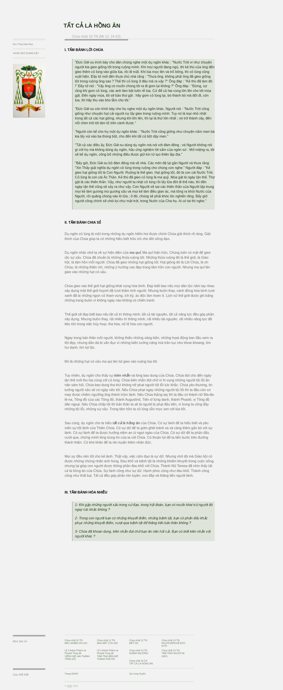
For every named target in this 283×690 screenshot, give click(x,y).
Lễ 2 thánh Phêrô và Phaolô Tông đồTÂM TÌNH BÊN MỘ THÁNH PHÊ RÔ (107, 654)
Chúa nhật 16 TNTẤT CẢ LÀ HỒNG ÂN (141, 662)
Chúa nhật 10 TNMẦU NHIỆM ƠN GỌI (76, 641)
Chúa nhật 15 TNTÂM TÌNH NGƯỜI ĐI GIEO (173, 653)
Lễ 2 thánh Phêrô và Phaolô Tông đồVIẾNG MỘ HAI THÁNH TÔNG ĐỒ (77, 654)
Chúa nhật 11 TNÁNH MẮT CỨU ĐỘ (107, 641)
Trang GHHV (71, 673)
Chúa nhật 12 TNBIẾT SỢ (138, 641)
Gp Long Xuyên (137, 673)
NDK (69, 686)
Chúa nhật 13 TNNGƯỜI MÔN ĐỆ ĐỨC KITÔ (173, 643)
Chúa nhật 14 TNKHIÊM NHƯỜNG (138, 651)
